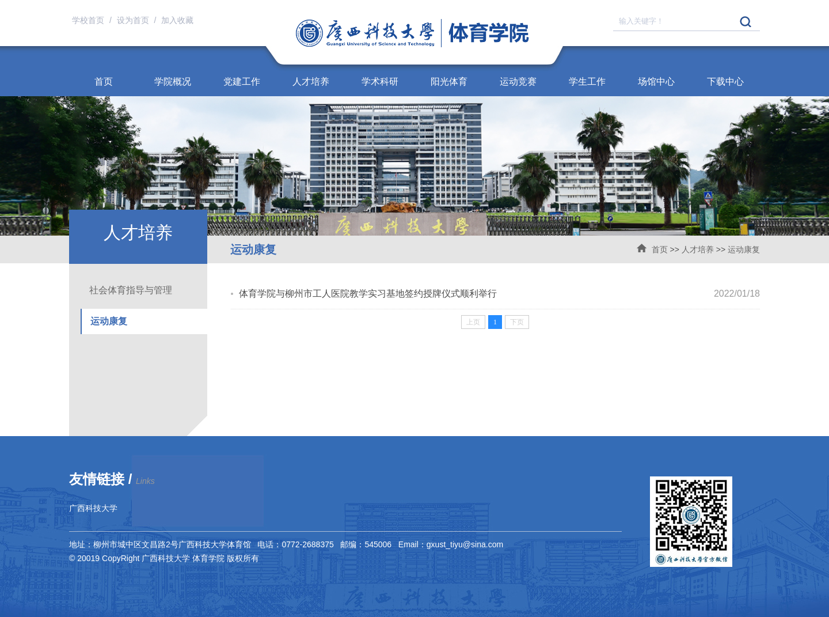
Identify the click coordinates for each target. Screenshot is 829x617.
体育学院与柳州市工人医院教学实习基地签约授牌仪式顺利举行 (368, 293)
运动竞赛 (518, 81)
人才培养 (310, 81)
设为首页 (134, 20)
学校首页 (89, 20)
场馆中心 (656, 81)
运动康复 (744, 249)
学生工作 (587, 81)
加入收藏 (177, 20)
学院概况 (172, 81)
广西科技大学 (93, 508)
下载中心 (725, 81)
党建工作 (241, 81)
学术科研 (380, 81)
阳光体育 (449, 81)
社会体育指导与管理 (130, 290)
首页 (103, 81)
